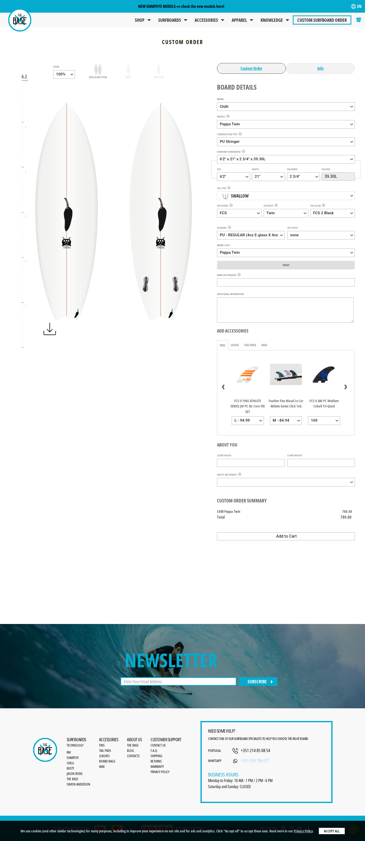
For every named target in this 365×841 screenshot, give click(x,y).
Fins (222, 345)
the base (133, 745)
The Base (72, 778)
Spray (286, 265)
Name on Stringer (226, 275)
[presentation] (223, 385)
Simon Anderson (78, 784)
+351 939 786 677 (255, 760)
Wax (264, 345)
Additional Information (230, 294)
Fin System (222, 205)
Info (320, 68)
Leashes (104, 755)
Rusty (70, 768)
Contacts (133, 755)
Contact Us (158, 745)
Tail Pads (250, 345)
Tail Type (221, 188)
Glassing (222, 227)
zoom (56, 66)
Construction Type (227, 134)
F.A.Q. (154, 750)
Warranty (157, 766)
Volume (326, 169)
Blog (130, 750)
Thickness (292, 169)
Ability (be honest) (227, 474)
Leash (235, 345)
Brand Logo (223, 245)
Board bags (107, 761)
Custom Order (251, 68)
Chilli (70, 762)
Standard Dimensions (229, 151)
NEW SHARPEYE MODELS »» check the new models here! (181, 6)
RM (69, 752)
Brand (220, 99)
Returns (156, 761)
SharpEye (73, 757)
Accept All (332, 831)
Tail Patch (292, 227)
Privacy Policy (303, 831)
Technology (75, 745)
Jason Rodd (74, 773)
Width (255, 169)
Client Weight (294, 455)
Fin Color (315, 205)
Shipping (156, 755)
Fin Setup (268, 205)
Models (221, 116)
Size (219, 169)
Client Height (224, 455)
